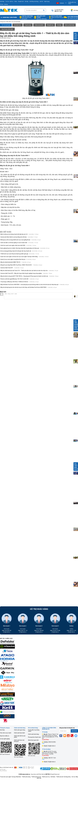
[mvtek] (39, 642)
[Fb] (61, 735)
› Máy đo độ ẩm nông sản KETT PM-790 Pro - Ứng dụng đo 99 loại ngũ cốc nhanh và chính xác (29, 276)
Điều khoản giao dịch (33, 740)
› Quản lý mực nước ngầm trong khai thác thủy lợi (18, 259)
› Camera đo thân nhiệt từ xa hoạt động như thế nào (19, 237)
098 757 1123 (71, 630)
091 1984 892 (39, 630)
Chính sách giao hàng (19, 730)
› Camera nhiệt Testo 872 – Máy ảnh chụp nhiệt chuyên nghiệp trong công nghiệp (26, 273)
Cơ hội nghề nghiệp (5, 738)
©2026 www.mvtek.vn (24, 774)
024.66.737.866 (55, 630)
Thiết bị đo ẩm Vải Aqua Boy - (63, 776)
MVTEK (48, 774)
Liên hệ (41, 1)
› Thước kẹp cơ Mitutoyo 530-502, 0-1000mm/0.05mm (19, 281)
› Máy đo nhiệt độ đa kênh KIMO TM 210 (15, 262)
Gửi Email (74, 731)
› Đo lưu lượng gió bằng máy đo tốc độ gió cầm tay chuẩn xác (21, 251)
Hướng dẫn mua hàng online (33, 730)
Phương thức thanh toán (34, 737)
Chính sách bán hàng (33, 734)
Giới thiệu (2, 730)
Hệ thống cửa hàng (33, 1)
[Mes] (76, 735)
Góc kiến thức (17, 25)
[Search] (44, 10)
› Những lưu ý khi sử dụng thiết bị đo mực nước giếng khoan (20, 239)
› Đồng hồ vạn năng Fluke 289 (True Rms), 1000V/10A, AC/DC (21, 265)
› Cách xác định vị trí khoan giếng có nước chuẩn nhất (19, 242)
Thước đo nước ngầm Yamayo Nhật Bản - (11, 776)
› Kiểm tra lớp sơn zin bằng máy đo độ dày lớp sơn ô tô (19, 234)
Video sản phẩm (39, 25)
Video (15, 1)
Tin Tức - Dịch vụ (9, 1)
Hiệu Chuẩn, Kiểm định (7, 29)
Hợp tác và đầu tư (4, 735)
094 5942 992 (6, 630)
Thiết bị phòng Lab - (36, 776)
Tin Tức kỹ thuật (6, 25)
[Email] (65, 735)
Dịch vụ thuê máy (69, 25)
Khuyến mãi (21, 1)
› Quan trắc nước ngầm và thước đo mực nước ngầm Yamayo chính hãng (24, 256)
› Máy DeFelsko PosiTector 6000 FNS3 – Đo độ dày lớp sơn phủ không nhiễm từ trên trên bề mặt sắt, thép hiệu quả (34, 284)
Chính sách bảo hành (19, 733)
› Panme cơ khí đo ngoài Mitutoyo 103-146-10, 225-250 (19, 279)
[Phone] (72, 735)
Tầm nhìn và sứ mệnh (5, 733)
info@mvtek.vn (6, 632)
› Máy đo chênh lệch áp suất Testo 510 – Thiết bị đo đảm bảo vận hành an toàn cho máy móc (29, 270)
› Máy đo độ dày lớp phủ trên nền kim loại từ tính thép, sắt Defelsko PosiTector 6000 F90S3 (28, 287)
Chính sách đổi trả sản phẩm (19, 736)
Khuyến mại (50, 25)
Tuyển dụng (46, 1)
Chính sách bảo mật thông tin (19, 740)
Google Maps (45, 739)
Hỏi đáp (26, 1)
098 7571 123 (22, 630)
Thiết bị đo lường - (26, 776)
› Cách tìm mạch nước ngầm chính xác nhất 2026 (18, 245)
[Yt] (69, 735)
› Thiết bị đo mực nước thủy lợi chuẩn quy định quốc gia (19, 253)
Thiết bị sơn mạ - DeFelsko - (49, 776)
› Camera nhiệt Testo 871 (12, 267)
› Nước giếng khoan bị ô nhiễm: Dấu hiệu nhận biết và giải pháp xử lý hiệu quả (24, 248)
